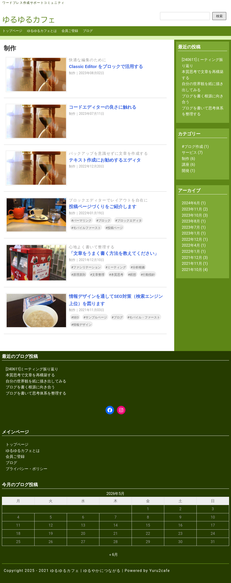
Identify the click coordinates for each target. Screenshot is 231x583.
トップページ (12, 31)
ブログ (88, 31)
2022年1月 (191, 251)
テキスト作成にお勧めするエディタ (105, 160)
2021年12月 (192, 257)
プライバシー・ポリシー (26, 469)
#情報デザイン (81, 324)
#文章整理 (97, 274)
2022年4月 (191, 245)
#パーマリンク (81, 220)
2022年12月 (192, 239)
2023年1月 (191, 233)
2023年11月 (192, 209)
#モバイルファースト (86, 228)
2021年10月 (192, 269)
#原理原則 (78, 274)
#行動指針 (148, 274)
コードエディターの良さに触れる (102, 107)
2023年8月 (191, 221)
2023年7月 (191, 227)
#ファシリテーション (86, 267)
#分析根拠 (138, 267)
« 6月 (113, 554)
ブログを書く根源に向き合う (30, 387)
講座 (185, 164)
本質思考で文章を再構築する (30, 375)
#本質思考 (116, 274)
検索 (219, 16)
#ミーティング (116, 267)
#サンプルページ (95, 317)
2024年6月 (191, 203)
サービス (189, 152)
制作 (185, 158)
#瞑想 (132, 274)
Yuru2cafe (159, 570)
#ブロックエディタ (128, 220)
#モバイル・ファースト (144, 317)
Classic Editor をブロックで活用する (106, 66)
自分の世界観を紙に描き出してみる (36, 381)
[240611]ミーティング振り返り (32, 369)
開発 (185, 170)
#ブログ (117, 317)
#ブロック (103, 220)
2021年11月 (192, 263)
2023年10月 (192, 215)
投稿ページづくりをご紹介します (102, 206)
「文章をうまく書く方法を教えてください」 (114, 253)
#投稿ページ (114, 228)
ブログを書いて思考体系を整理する (36, 393)
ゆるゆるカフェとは (42, 31)
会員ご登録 (70, 31)
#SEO (75, 317)
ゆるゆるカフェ (64, 570)
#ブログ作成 (192, 146)
